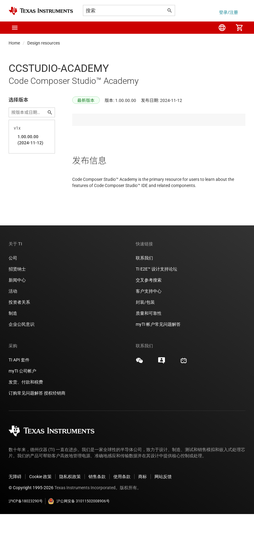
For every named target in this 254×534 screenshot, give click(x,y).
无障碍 (15, 496)
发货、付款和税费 (26, 402)
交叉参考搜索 (149, 300)
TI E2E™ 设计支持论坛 (156, 288)
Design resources (43, 43)
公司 (13, 277)
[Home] (41, 11)
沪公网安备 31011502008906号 (79, 521)
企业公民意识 (21, 344)
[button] (14, 27)
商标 (142, 496)
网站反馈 (163, 496)
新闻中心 (17, 300)
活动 (13, 311)
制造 (13, 333)
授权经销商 (54, 413)
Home (14, 43)
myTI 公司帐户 (22, 390)
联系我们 (144, 277)
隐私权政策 (70, 496)
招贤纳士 (17, 288)
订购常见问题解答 (26, 413)
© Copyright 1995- (31, 507)
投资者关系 (19, 322)
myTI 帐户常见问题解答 (158, 344)
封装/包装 (145, 322)
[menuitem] (222, 27)
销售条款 (97, 496)
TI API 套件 (19, 379)
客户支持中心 (149, 311)
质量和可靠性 (149, 333)
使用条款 (122, 496)
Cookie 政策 (40, 496)
